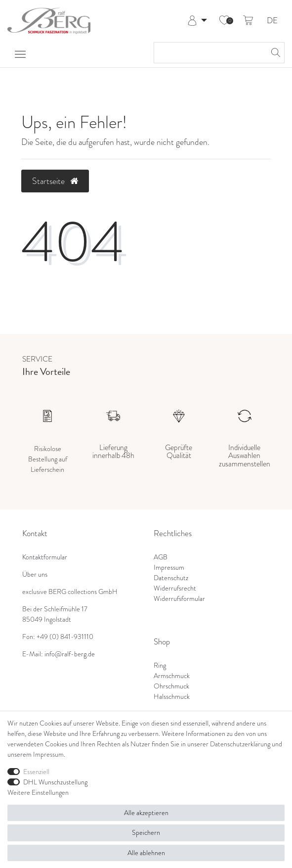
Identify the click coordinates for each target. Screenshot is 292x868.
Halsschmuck (172, 696)
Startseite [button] (55, 181)
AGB (160, 557)
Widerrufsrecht (175, 588)
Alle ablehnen (146, 853)
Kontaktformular (44, 557)
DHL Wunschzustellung (55, 782)
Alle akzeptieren (146, 813)
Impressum (169, 567)
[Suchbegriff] (209, 53)
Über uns (34, 574)
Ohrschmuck (171, 686)
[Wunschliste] (224, 21)
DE (272, 21)
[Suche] (274, 53)
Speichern (146, 832)
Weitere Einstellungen (38, 792)
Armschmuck (172, 676)
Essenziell (36, 772)
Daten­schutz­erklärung (240, 744)
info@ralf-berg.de (69, 654)
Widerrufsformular (179, 598)
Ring (160, 665)
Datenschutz (171, 578)
